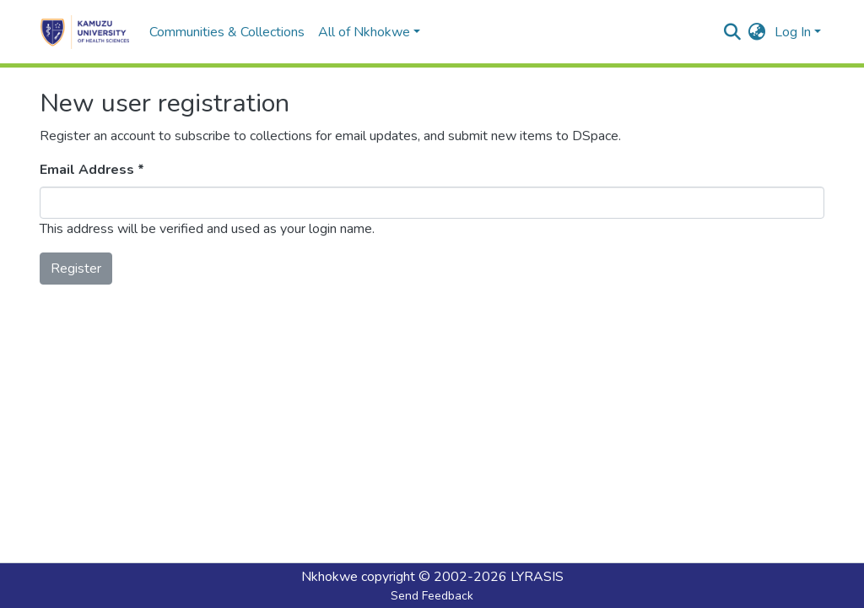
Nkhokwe (329, 576)
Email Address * (92, 169)
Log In (793, 32)
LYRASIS (537, 576)
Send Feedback (432, 596)
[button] (757, 32)
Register (76, 268)
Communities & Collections (227, 32)
